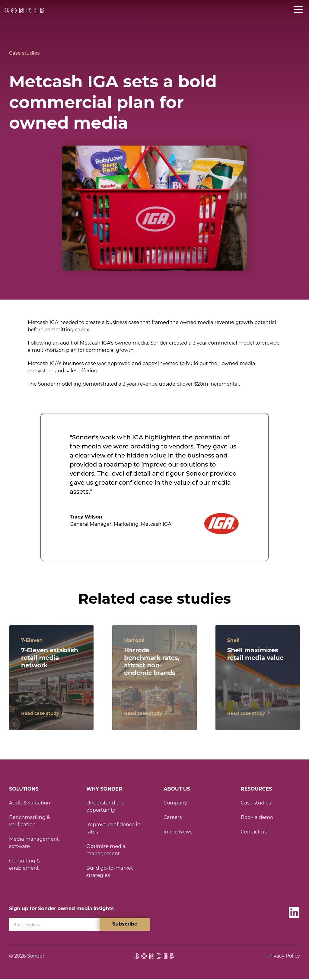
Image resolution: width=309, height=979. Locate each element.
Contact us (254, 832)
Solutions (23, 789)
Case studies (24, 53)
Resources (256, 789)
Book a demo (257, 817)
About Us (177, 789)
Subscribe (124, 924)
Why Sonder (104, 789)
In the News (178, 832)
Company (175, 803)
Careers (173, 817)
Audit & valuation (29, 803)
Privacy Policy (283, 956)
